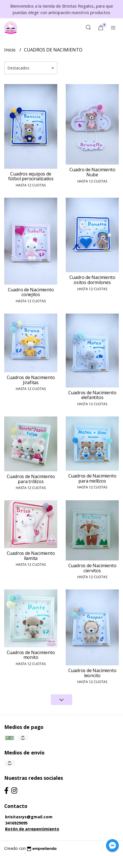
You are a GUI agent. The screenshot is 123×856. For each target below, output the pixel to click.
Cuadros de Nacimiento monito (31, 655)
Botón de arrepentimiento (32, 829)
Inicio (10, 50)
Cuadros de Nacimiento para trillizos (31, 479)
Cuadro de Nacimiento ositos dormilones (92, 279)
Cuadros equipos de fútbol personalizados (31, 176)
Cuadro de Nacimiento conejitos (31, 292)
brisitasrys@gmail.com (28, 816)
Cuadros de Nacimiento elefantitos (92, 395)
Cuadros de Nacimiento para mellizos (92, 478)
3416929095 (16, 823)
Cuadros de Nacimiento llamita (31, 555)
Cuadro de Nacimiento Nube (92, 172)
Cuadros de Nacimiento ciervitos (92, 568)
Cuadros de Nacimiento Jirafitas (31, 380)
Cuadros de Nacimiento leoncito (92, 673)
